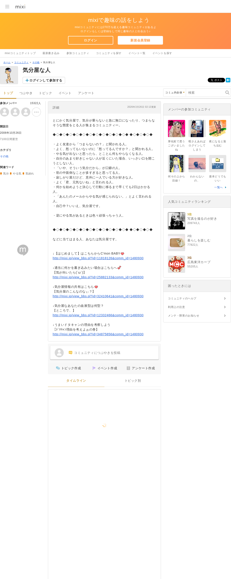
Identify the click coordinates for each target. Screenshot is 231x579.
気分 (6, 173)
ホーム (7, 62)
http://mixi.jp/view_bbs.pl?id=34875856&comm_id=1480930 (98, 334)
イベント (65, 93)
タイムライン (76, 380)
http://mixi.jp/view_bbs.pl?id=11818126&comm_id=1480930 (98, 258)
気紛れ (30, 173)
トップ (8, 93)
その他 (36, 62)
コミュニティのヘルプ (182, 298)
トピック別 (133, 380)
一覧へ (218, 187)
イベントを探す (162, 53)
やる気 (17, 173)
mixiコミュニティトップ (20, 53)
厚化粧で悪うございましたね (176, 145)
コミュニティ (21, 62)
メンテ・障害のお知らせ (183, 315)
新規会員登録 (140, 40)
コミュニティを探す (109, 53)
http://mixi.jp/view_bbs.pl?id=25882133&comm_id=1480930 (98, 277)
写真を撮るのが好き (202, 218)
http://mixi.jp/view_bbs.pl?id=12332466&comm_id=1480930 (98, 315)
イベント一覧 (137, 53)
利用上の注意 (176, 307)
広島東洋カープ (198, 262)
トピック (45, 93)
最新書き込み (51, 53)
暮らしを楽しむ (198, 240)
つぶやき (26, 93)
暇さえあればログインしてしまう (197, 145)
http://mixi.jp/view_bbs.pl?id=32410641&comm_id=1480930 (98, 296)
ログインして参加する (45, 80)
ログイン (90, 40)
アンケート (86, 93)
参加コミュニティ (77, 53)
